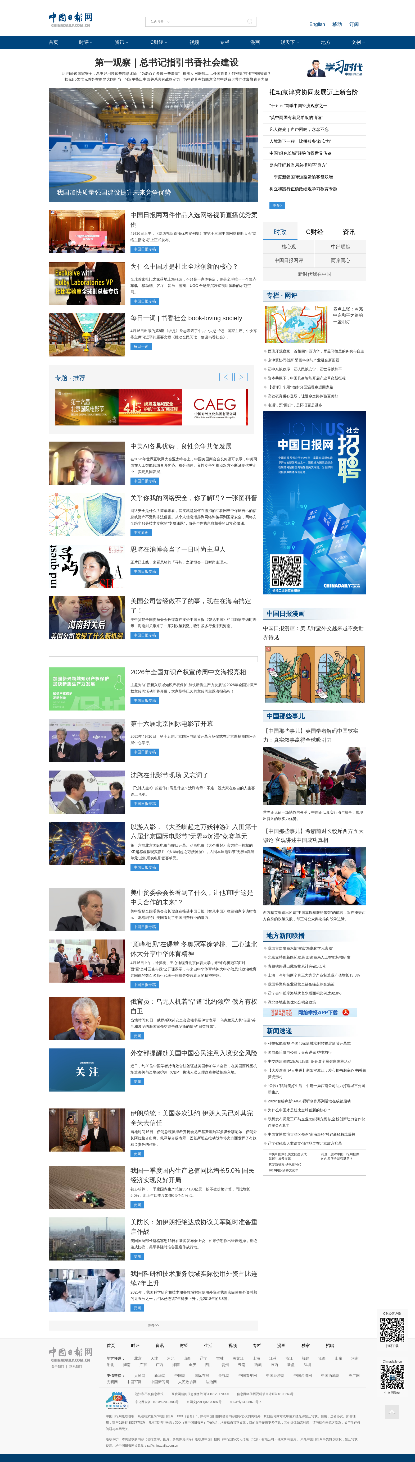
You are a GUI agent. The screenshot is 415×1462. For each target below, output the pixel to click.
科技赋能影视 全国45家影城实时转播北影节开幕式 (309, 1043)
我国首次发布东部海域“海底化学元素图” (300, 948)
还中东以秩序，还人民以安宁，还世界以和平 (305, 369)
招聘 (330, 1345)
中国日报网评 (288, 260)
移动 (337, 24)
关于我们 (57, 1366)
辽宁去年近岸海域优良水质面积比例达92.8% (304, 993)
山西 (187, 1358)
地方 (326, 42)
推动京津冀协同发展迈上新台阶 (313, 92)
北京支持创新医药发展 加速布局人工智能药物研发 (309, 957)
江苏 (273, 1358)
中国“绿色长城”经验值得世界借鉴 (300, 153)
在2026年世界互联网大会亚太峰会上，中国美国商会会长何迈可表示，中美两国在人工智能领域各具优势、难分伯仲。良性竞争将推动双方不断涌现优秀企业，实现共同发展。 (193, 465)
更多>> (153, 1325)
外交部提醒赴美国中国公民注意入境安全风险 (194, 1053)
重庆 (192, 1365)
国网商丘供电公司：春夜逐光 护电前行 (300, 1052)
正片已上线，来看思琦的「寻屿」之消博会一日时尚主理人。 (180, 562)
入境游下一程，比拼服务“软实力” (300, 141)
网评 (291, 295)
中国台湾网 (303, 1375)
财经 (184, 1345)
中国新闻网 (160, 1382)
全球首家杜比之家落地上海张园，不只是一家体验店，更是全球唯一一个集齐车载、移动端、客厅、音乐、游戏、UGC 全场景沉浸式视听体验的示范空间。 (193, 285)
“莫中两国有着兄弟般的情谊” (296, 117)
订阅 (354, 24)
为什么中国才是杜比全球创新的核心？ (184, 266)
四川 (209, 1365)
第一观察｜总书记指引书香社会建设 (166, 62)
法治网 (211, 1382)
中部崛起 (340, 246)
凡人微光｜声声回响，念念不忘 (299, 129)
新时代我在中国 (314, 274)
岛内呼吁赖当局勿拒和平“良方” (298, 165)
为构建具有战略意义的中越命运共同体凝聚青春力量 (225, 79)
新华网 (159, 1375)
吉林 (220, 1358)
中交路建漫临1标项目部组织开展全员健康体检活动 (309, 1061)
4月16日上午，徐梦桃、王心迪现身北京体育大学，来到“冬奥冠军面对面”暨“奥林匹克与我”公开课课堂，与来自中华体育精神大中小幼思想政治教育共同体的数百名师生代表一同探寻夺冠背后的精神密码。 (193, 969)
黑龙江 (238, 1358)
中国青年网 (247, 1375)
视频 (194, 42)
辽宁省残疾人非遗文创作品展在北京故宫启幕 (305, 1143)
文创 (356, 42)
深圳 (307, 1365)
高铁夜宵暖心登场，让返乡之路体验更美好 (303, 396)
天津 (154, 1358)
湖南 (126, 1365)
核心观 (289, 246)
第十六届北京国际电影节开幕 (171, 723)
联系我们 (75, 1366)
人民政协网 (187, 1382)
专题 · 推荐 (70, 377)
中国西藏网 (330, 1375)
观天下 (288, 42)
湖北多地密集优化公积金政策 (292, 1002)
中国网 (180, 1375)
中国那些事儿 (286, 716)
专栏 (224, 42)
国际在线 (202, 1375)
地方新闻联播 (286, 935)
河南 (355, 1358)
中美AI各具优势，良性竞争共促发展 (181, 446)
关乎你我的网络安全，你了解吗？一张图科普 (194, 497)
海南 (176, 1365)
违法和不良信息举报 (149, 1394)
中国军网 (134, 1382)
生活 (208, 1345)
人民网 (139, 1375)
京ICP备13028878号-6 (245, 1402)
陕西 (274, 1365)
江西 (322, 1358)
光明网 (112, 1382)
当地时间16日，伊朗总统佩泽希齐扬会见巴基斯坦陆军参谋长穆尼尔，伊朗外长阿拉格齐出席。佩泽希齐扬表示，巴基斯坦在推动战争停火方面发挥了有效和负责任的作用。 (193, 1138)
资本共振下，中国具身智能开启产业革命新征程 (307, 378)
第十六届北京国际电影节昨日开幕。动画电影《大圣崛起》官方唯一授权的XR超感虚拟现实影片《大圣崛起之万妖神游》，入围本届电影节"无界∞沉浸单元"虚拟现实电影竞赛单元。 (192, 851)
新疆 (291, 1365)
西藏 (258, 1365)
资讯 (119, 42)
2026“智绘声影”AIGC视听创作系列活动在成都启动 (309, 1101)
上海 (256, 1358)
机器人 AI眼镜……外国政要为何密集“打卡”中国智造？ (227, 73)
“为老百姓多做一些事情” (159, 73)
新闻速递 (279, 1030)
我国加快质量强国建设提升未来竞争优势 (114, 192)
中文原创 (141, 532)
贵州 (225, 1365)
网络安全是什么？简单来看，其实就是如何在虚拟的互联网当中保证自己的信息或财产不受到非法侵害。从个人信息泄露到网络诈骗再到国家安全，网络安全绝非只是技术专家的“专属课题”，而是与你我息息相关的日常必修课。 (193, 516)
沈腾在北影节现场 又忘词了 (169, 775)
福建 (305, 1358)
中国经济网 (275, 1375)
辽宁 (203, 1358)
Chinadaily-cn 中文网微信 (392, 1377)
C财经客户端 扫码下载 (392, 1330)
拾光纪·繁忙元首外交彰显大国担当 (93, 79)
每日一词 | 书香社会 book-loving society (186, 318)
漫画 (255, 42)
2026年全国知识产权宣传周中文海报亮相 (188, 672)
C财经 (156, 42)
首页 (53, 42)
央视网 (223, 1375)
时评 (84, 42)
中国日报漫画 (286, 613)
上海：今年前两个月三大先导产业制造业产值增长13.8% (314, 975)
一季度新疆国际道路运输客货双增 (301, 177)
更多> (277, 205)
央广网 (354, 1375)
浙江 (289, 1358)
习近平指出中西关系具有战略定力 (152, 79)
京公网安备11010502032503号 (157, 1402)
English (317, 24)
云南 (241, 1365)
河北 (170, 1358)
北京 (138, 1358)
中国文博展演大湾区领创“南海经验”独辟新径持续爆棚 (311, 1134)
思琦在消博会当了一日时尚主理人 (178, 549)
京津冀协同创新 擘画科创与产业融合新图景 (303, 360)
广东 (143, 1365)
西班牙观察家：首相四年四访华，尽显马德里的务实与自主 (316, 351)
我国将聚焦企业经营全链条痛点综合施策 (301, 984)
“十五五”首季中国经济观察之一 (298, 105)
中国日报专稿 (145, 249)
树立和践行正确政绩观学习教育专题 (303, 189)
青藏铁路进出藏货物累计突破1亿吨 (297, 966)
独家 (305, 1345)
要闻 (137, 1036)
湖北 (110, 1365)
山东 (338, 1358)
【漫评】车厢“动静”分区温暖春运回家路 (300, 387)
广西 (159, 1365)
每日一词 (141, 346)
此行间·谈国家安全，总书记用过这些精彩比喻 (99, 73)
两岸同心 (340, 260)
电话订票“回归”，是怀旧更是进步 (295, 405)
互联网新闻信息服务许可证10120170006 (200, 1394)
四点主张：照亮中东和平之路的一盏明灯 (348, 315)
